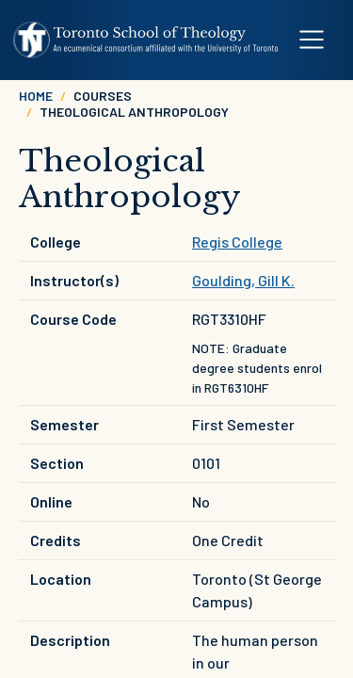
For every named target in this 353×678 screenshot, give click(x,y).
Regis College (237, 241)
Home (36, 96)
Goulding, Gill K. (243, 280)
